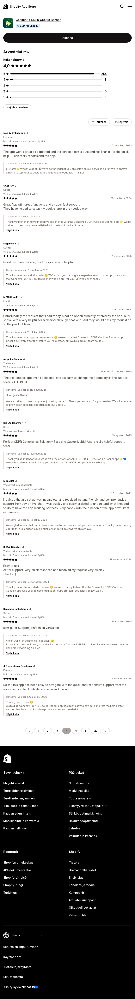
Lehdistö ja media (81, 885)
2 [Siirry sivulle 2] (47, 730)
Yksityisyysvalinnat (17, 987)
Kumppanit (76, 892)
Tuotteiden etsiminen (18, 790)
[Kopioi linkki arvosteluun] (27, 133)
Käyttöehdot (12, 957)
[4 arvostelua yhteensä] (106, 97)
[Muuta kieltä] (27, 935)
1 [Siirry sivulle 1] (38, 730)
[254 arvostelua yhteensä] (104, 73)
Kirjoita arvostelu (17, 107)
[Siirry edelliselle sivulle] (29, 731)
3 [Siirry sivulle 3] (57, 730)
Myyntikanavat (13, 783)
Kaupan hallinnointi (16, 828)
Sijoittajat (76, 877)
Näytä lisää (12, 230)
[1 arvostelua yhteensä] (106, 85)
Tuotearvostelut (80, 798)
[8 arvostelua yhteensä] (106, 79)
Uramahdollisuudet (82, 870)
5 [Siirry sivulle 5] (76, 730)
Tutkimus (10, 892)
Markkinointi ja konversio (21, 821)
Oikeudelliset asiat (82, 907)
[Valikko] (130, 7)
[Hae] (122, 7)
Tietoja (74, 862)
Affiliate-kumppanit (83, 900)
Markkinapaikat (80, 790)
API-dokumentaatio (17, 870)
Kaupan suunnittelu (17, 813)
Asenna (67, 37)
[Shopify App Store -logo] (19, 6)
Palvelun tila (77, 915)
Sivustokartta (13, 977)
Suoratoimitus (79, 783)
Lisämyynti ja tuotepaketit (88, 806)
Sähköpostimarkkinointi (86, 813)
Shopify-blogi (13, 885)
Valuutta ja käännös (83, 836)
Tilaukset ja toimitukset (20, 806)
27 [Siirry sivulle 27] (96, 730)
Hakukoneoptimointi (83, 821)
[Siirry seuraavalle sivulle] (106, 731)
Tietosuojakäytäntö (17, 967)
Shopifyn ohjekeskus (18, 862)
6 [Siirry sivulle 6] (85, 730)
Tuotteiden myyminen (19, 798)
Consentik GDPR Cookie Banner (38, 20)
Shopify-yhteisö (15, 877)
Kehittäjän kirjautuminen (20, 947)
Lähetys (74, 828)
